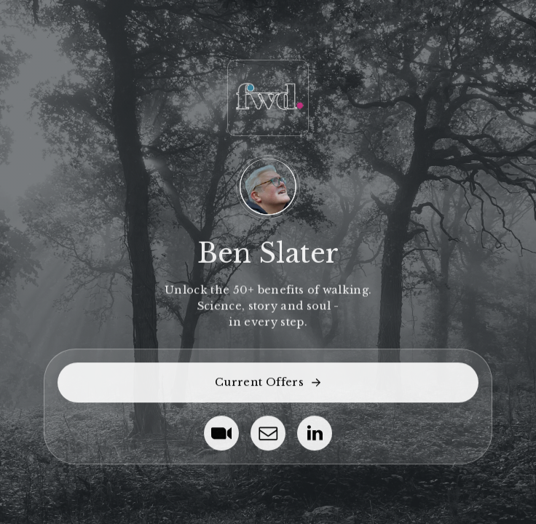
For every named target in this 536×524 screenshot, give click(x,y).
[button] (268, 382)
